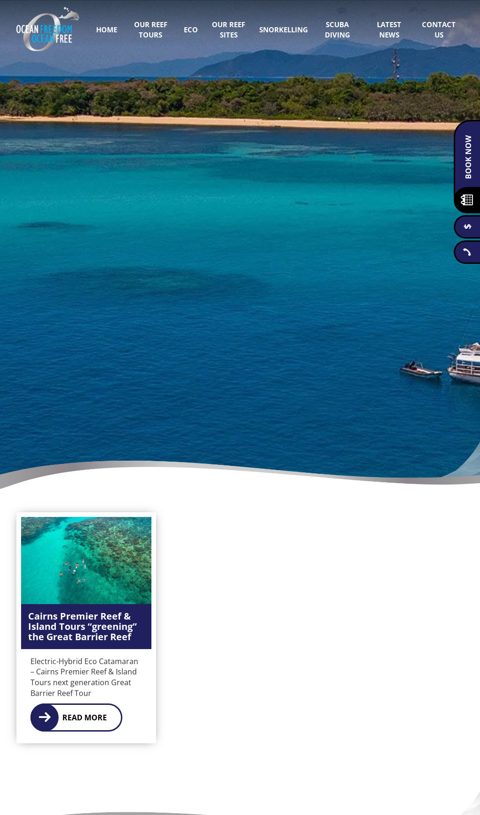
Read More (84, 717)
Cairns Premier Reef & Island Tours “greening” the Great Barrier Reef (82, 626)
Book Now (468, 157)
